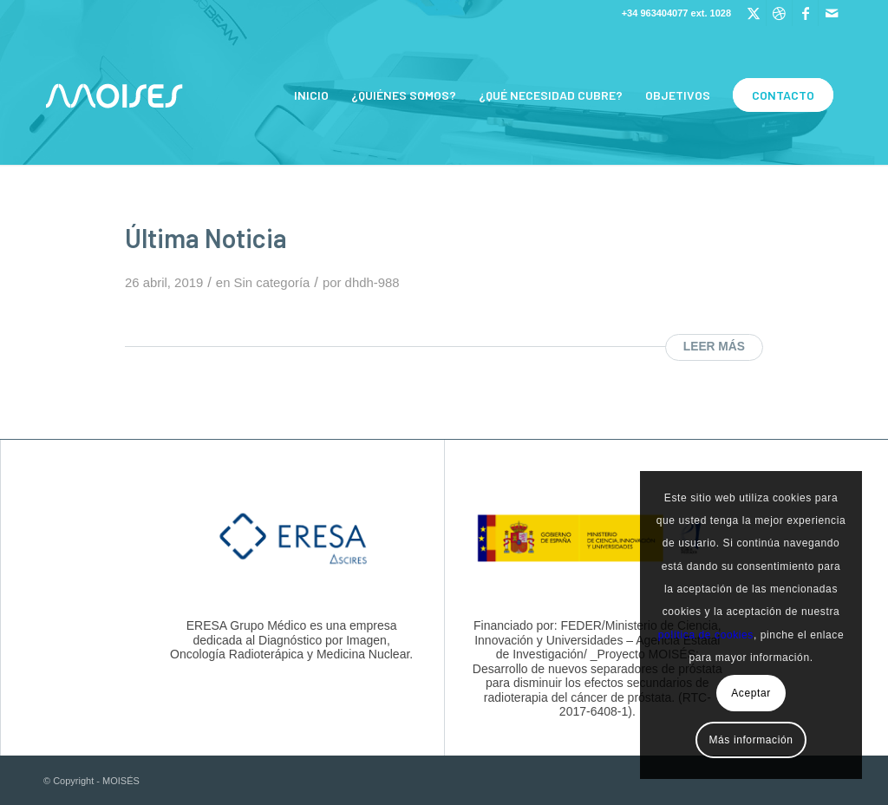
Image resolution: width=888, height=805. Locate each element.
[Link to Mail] (832, 13)
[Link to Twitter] (753, 13)
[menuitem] (311, 95)
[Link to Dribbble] (779, 13)
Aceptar (751, 693)
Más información (750, 740)
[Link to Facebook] (805, 13)
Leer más (714, 346)
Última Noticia (206, 237)
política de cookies (706, 635)
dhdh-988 (372, 283)
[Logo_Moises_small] (114, 95)
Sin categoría (272, 283)
